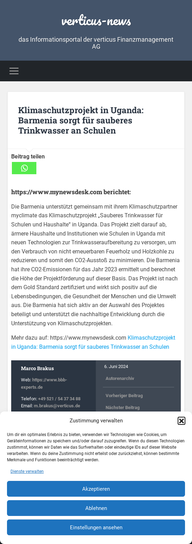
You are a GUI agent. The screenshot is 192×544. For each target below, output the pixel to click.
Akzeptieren (96, 489)
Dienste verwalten (27, 471)
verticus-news (96, 20)
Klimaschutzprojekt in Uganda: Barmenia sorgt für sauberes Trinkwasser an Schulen (80, 120)
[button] (181, 420)
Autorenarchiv (120, 378)
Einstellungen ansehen (96, 527)
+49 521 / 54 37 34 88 (59, 398)
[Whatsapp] (24, 168)
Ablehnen (96, 508)
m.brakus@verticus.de (57, 405)
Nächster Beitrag (123, 407)
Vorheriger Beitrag (124, 395)
